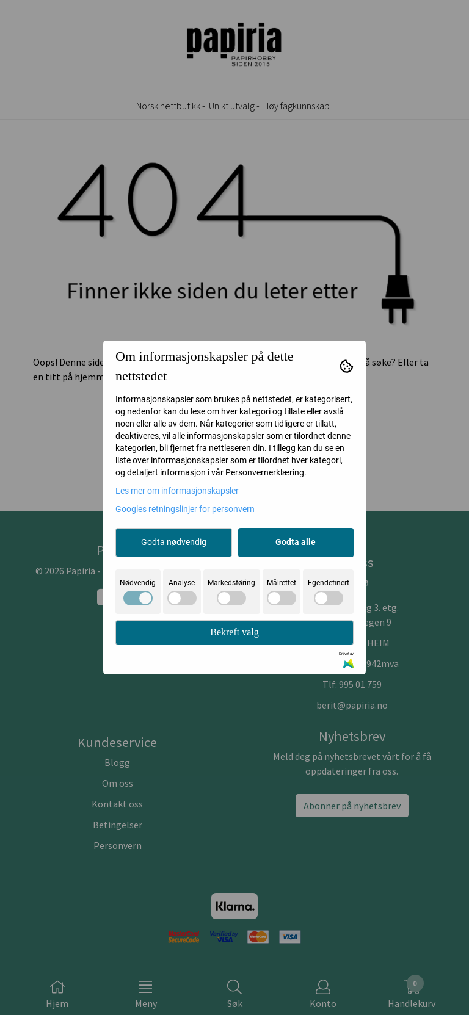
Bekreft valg (234, 632)
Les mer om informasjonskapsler (177, 491)
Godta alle (295, 542)
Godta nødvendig (173, 542)
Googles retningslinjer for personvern (185, 509)
